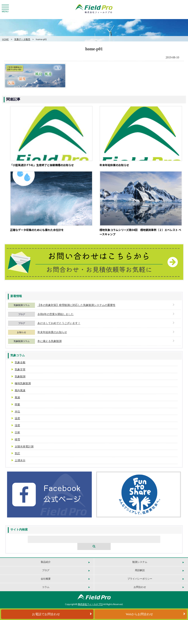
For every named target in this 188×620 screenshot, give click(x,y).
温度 (17, 418)
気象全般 (20, 362)
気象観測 (20, 376)
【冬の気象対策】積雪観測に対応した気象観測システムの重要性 (76, 305)
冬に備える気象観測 (49, 341)
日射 (17, 432)
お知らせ (21, 332)
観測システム (139, 562)
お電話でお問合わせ (46, 614)
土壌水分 (20, 460)
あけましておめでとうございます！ (58, 323)
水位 (17, 411)
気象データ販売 (22, 39)
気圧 (17, 453)
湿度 (17, 425)
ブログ (21, 314)
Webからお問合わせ (139, 614)
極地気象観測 (23, 383)
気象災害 (20, 369)
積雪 (17, 439)
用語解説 (140, 570)
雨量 (17, 404)
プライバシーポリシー (139, 578)
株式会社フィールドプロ (90, 604)
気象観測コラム (22, 305)
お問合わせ (140, 587)
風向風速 (20, 390)
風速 (17, 397)
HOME (5, 39)
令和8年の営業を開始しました (55, 314)
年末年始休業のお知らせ (52, 332)
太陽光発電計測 (24, 446)
